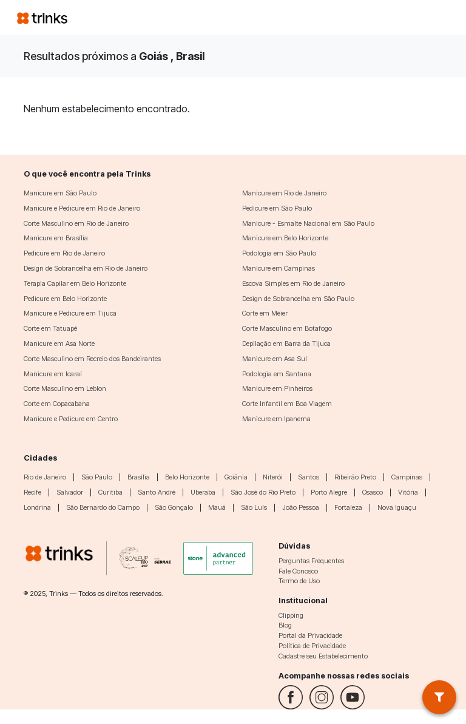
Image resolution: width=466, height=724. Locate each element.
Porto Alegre (329, 492)
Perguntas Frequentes (311, 561)
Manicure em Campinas (278, 268)
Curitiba (110, 492)
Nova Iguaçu (396, 507)
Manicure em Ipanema (276, 418)
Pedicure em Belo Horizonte (65, 298)
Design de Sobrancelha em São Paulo (298, 298)
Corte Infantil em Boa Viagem (287, 403)
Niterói (273, 477)
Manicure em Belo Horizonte (285, 238)
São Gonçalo (174, 507)
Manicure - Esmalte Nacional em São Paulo (308, 223)
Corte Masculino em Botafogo (287, 328)
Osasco (372, 492)
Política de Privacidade (312, 645)
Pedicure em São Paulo (277, 208)
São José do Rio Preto (263, 492)
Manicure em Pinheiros (277, 388)
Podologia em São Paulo (279, 253)
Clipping (291, 615)
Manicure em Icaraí (53, 374)
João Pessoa (300, 507)
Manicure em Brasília (56, 238)
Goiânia (236, 477)
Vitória (408, 492)
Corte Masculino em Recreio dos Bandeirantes (92, 358)
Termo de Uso (299, 581)
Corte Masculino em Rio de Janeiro (76, 223)
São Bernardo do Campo (103, 507)
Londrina (37, 507)
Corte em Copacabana (57, 403)
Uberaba (203, 492)
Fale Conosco (298, 571)
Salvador (69, 492)
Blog (285, 625)
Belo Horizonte (187, 477)
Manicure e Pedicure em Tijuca (70, 313)
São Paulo (96, 477)
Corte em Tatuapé (50, 328)
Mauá (217, 507)
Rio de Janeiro (45, 477)
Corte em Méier (265, 313)
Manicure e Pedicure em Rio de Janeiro (82, 208)
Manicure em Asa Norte (59, 343)
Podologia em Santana (276, 374)
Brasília (138, 477)
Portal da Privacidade (310, 635)
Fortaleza (348, 507)
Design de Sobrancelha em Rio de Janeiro (85, 268)
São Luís (254, 507)
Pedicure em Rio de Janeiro (64, 253)
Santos (308, 477)
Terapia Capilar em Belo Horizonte (75, 283)
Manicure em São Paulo (60, 193)
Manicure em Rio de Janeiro (284, 193)
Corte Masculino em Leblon (65, 388)
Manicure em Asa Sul (274, 358)
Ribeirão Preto (355, 477)
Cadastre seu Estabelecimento (323, 656)
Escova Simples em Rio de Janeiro (293, 283)
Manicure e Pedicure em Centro (71, 418)
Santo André (156, 492)
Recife (32, 492)
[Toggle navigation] (434, 17)
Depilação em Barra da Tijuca (286, 343)
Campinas (406, 477)
